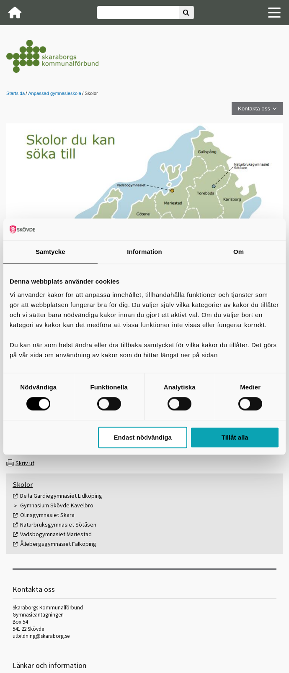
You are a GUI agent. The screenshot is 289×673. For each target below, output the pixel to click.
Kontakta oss (254, 108)
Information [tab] (144, 251)
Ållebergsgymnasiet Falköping (58, 544)
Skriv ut (24, 463)
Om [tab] (238, 251)
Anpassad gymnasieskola (54, 93)
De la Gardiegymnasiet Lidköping (61, 495)
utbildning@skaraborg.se (41, 636)
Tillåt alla (235, 437)
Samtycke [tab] (50, 251)
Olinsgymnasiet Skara (47, 515)
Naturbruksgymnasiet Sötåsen (58, 524)
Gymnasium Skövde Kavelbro (56, 505)
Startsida (15, 93)
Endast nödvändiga (143, 437)
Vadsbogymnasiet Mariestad (56, 534)
